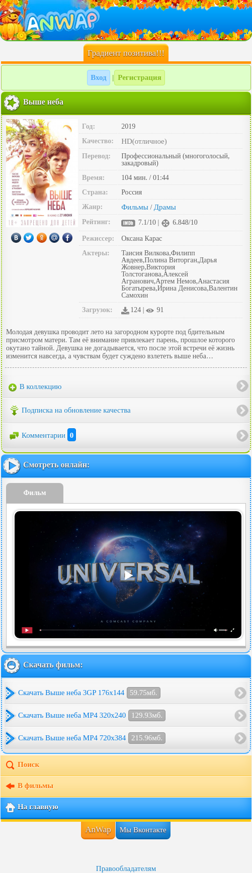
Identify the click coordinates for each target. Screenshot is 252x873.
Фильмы (134, 207)
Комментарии (42, 435)
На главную (31, 808)
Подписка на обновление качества (70, 411)
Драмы (165, 207)
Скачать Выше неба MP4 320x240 (91, 715)
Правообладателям (126, 868)
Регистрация (139, 77)
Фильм (35, 493)
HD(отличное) (144, 141)
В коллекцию (35, 387)
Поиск (22, 765)
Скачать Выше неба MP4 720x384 (91, 738)
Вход (98, 77)
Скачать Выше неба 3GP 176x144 (89, 693)
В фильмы (29, 787)
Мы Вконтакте (143, 830)
